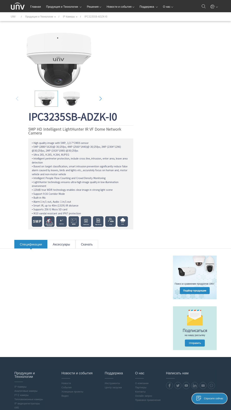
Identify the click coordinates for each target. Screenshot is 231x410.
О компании (140, 304)
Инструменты (109, 304)
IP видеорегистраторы (23, 324)
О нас (168, 6)
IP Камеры (17, 307)
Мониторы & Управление (25, 339)
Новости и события (120, 6)
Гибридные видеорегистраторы (22, 334)
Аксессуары (57, 168)
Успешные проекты (69, 312)
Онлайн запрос (141, 317)
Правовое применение (146, 321)
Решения (94, 6)
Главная (35, 6)
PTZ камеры (18, 316)
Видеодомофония (21, 356)
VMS (13, 328)
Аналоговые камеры (22, 312)
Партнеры (139, 308)
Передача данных (21, 344)
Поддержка (149, 6)
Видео (62, 317)
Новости (63, 304)
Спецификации (27, 168)
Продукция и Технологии (64, 6)
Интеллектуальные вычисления (21, 361)
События (63, 308)
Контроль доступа (21, 352)
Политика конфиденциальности (158, 397)
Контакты (138, 312)
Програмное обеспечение (25, 367)
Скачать (83, 168)
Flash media (17, 375)
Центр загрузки (110, 308)
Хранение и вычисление (24, 348)
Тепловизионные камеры (25, 320)
